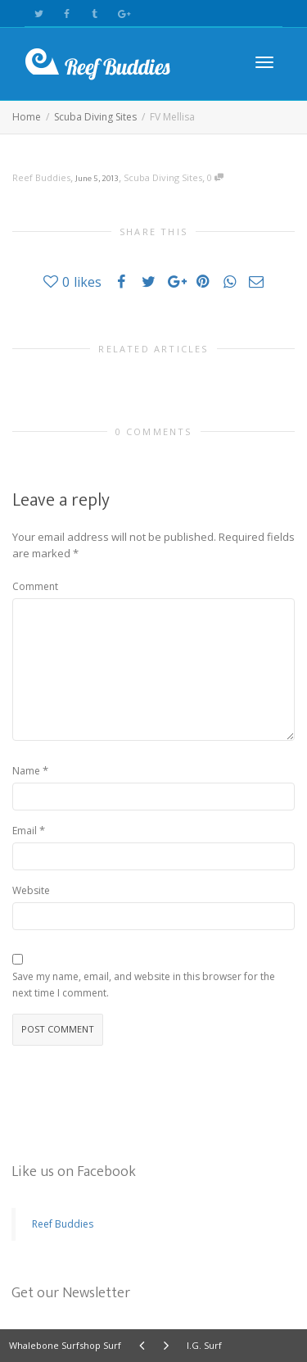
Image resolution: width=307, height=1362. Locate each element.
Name (26, 771)
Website (31, 890)
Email (24, 831)
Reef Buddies (62, 1224)
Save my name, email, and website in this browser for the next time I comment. (143, 984)
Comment (35, 586)
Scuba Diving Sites (163, 177)
